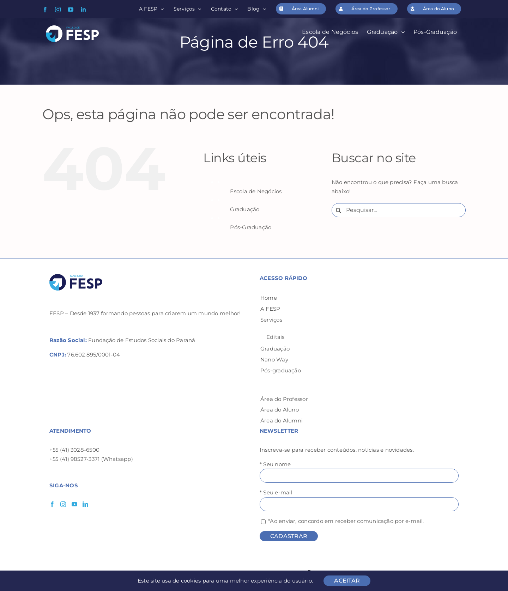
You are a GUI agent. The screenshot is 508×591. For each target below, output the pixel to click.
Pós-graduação (280, 370)
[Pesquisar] (339, 210)
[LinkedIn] (85, 504)
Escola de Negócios (256, 191)
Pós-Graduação (250, 227)
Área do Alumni (281, 420)
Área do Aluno (279, 409)
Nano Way (274, 359)
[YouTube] (74, 504)
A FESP (270, 308)
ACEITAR (347, 580)
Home (268, 297)
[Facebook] (52, 504)
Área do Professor (284, 399)
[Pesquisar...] (399, 210)
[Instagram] (63, 504)
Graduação (244, 209)
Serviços (271, 319)
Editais (275, 337)
